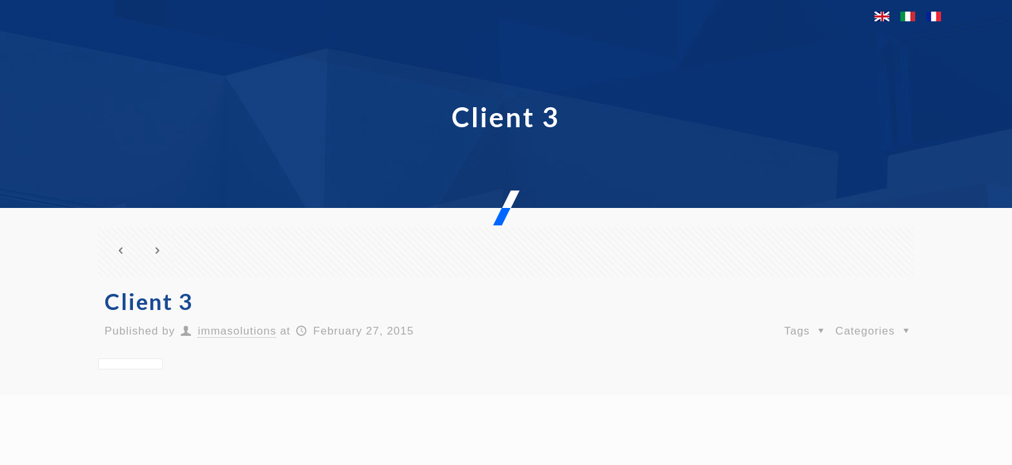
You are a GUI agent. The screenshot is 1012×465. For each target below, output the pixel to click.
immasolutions (236, 331)
